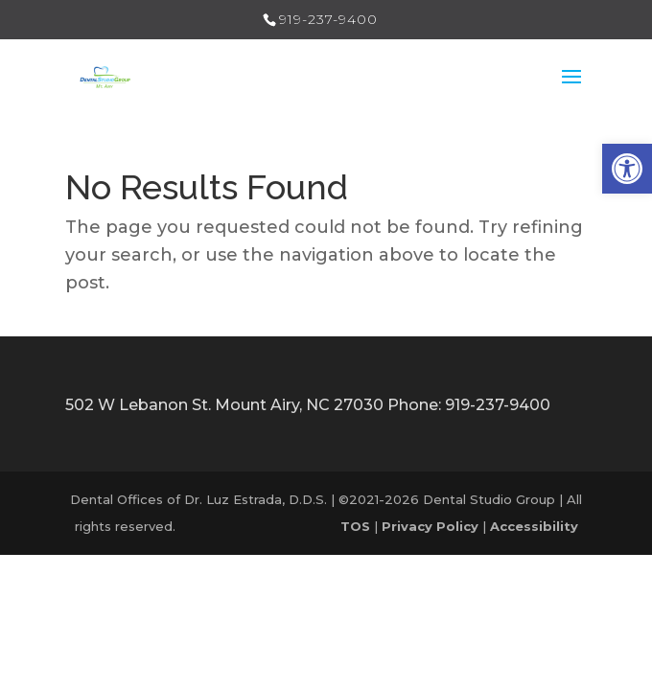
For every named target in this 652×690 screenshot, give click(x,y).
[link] (627, 169)
